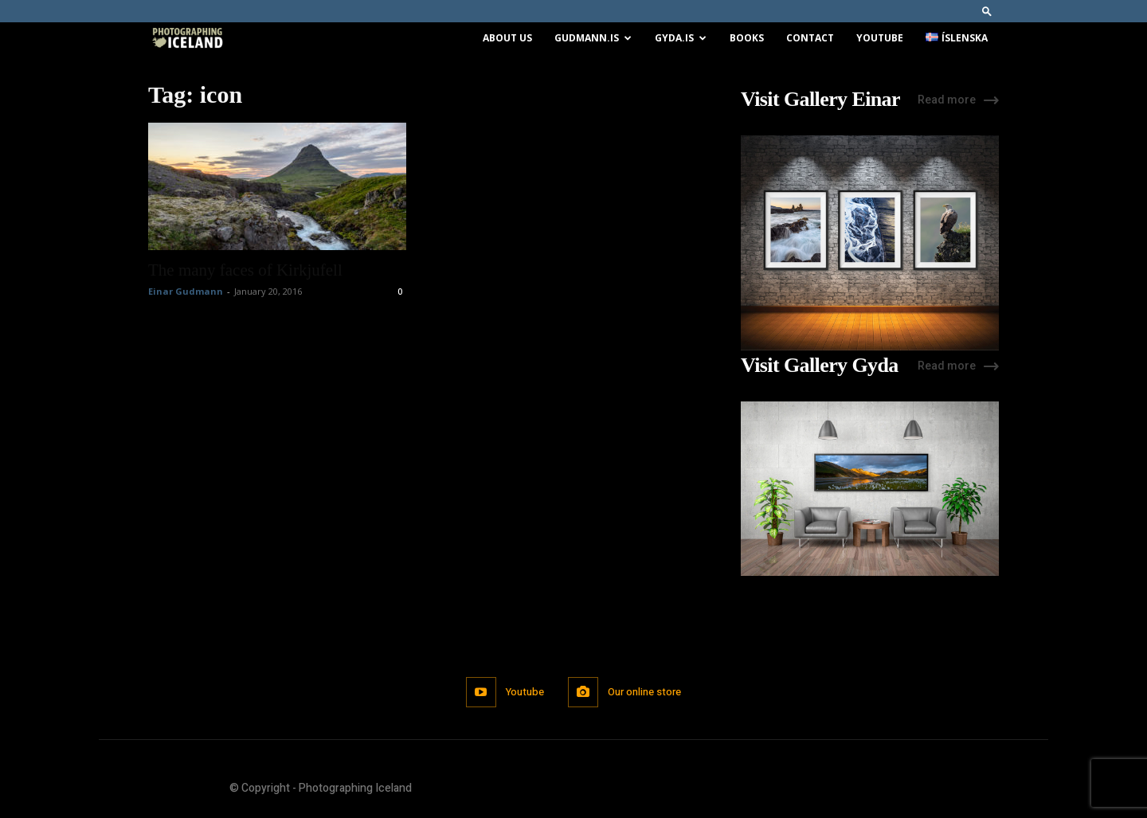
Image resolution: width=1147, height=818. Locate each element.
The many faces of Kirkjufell (245, 270)
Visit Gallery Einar (820, 99)
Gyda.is (681, 38)
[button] (987, 11)
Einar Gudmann (185, 291)
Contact (810, 38)
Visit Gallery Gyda (819, 365)
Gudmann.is (593, 38)
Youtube (879, 38)
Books (747, 38)
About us (507, 38)
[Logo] (187, 38)
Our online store (645, 691)
